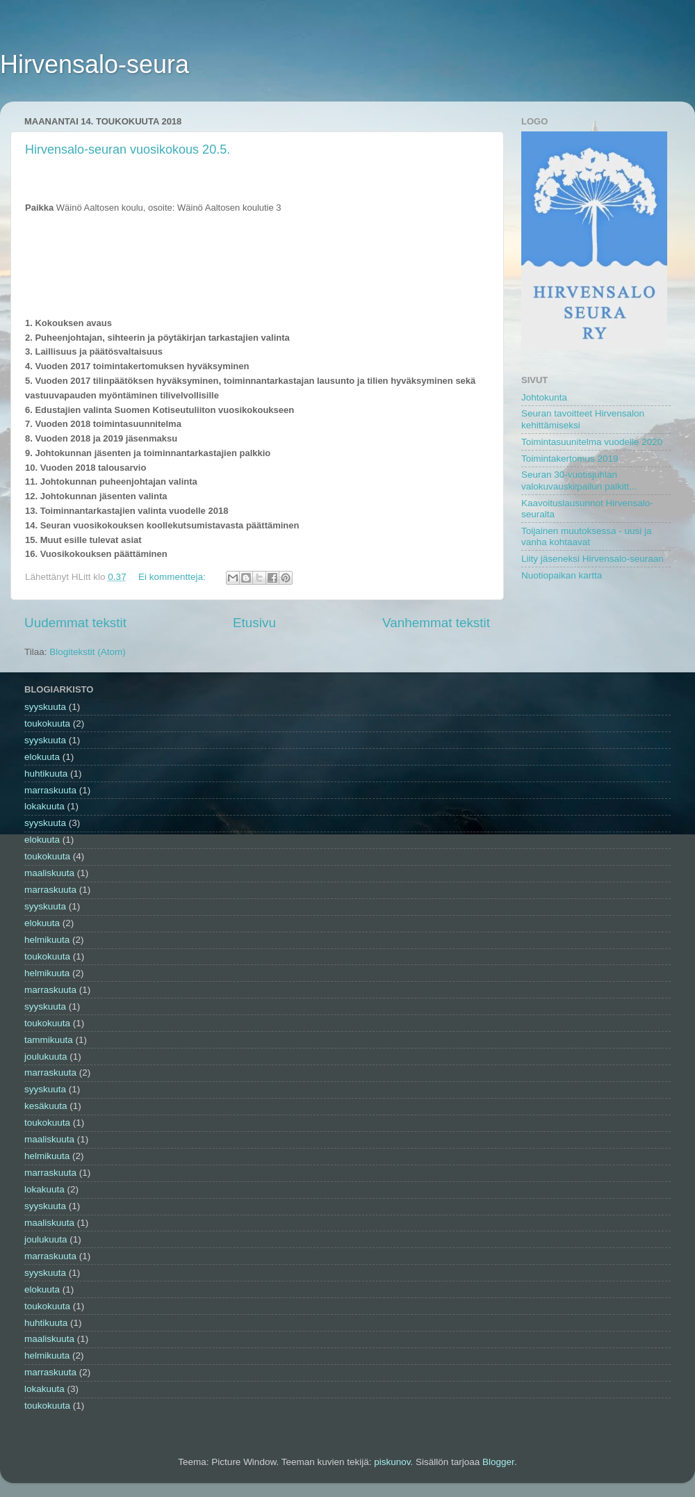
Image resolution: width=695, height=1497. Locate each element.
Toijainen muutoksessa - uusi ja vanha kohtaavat (586, 536)
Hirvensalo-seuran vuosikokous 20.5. (127, 149)
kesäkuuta (45, 1106)
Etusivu (254, 622)
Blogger (498, 1462)
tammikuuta (48, 1040)
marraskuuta (50, 790)
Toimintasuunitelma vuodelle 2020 (591, 442)
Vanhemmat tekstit (436, 622)
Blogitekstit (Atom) (87, 652)
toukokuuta (47, 723)
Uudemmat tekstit (75, 622)
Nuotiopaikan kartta (561, 575)
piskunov (392, 1462)
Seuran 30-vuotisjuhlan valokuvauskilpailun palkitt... (579, 480)
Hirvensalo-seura (94, 64)
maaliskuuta (49, 873)
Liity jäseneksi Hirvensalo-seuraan (592, 558)
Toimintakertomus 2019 (570, 458)
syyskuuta (45, 707)
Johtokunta (544, 397)
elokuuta (42, 757)
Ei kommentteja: (173, 577)
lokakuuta (44, 806)
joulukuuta (45, 1056)
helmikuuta (47, 939)
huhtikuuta (45, 773)
